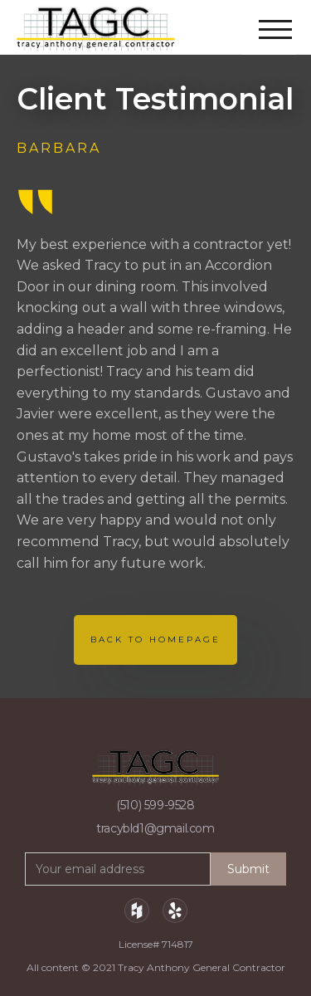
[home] (102, 27)
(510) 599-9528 (155, 805)
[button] (277, 19)
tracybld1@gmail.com (155, 828)
